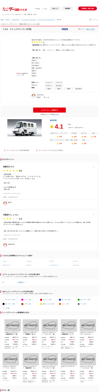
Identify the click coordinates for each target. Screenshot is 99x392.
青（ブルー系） (66, 299)
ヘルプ (45, 8)
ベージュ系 (27, 299)
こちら (57, 114)
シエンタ (28, 261)
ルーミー (75, 261)
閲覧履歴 (67, 8)
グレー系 (83, 304)
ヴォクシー (76, 265)
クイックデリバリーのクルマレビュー (46, 19)
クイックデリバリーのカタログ (29, 19)
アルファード (7, 265)
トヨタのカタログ (16, 19)
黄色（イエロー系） (49, 304)
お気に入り (55, 8)
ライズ (5, 261)
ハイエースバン (54, 265)
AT (3, 282)
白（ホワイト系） (10, 299)
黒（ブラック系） (10, 304)
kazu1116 (11, 244)
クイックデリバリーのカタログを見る (51, 150)
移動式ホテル (8, 167)
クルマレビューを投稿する (49, 110)
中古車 (2, 19)
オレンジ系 (65, 304)
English (38, 8)
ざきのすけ (40, 95)
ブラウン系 (27, 304)
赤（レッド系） (47, 299)
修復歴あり (21, 282)
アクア (51, 261)
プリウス (28, 265)
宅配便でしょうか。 (11, 215)
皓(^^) (10, 202)
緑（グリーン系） (86, 299)
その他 (7, 308)
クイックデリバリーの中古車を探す (18, 150)
